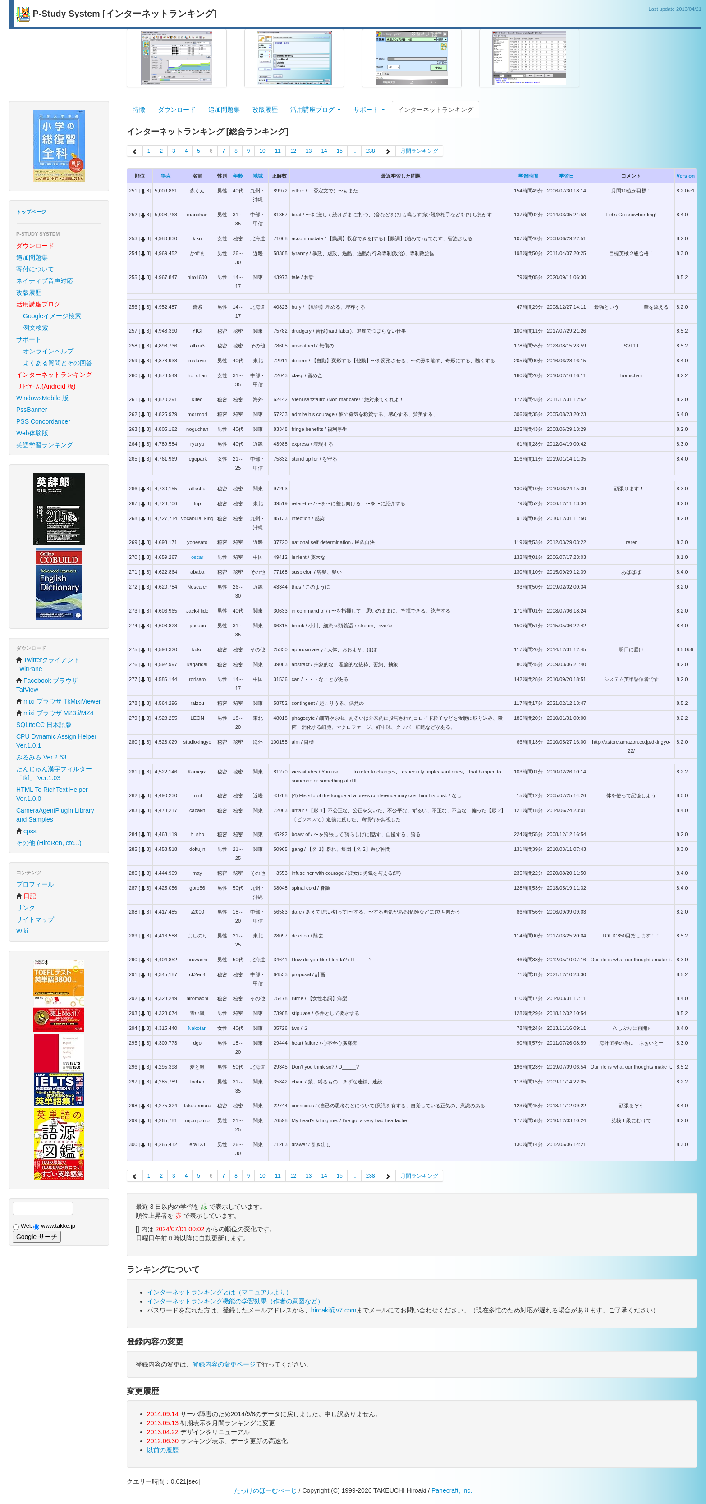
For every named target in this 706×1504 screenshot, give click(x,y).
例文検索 (35, 327)
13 (309, 151)
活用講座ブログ (315, 109)
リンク (25, 907)
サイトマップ (35, 919)
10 (262, 151)
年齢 (238, 175)
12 (293, 151)
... (354, 151)
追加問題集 (32, 257)
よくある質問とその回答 (57, 362)
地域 (258, 175)
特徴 (139, 109)
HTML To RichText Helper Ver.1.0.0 (52, 794)
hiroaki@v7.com (334, 1310)
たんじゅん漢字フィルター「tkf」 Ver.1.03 (54, 773)
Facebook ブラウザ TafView (47, 685)
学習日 (566, 175)
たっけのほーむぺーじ (265, 1490)
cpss (26, 831)
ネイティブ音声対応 (44, 280)
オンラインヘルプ (48, 351)
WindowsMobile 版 (42, 398)
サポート (28, 339)
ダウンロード (177, 109)
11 (278, 151)
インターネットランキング (435, 109)
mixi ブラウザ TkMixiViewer (58, 701)
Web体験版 (32, 433)
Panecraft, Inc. (451, 1490)
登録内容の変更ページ (224, 1364)
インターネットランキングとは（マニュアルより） (219, 1292)
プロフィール (35, 884)
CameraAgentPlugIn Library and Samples (55, 815)
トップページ (31, 212)
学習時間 (528, 175)
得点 (166, 175)
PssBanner (31, 409)
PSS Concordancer (43, 421)
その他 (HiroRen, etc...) (49, 842)
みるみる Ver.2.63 (41, 757)
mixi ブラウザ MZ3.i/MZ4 (55, 713)
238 (370, 151)
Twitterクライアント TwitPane (48, 664)
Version (686, 175)
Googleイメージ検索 (52, 316)
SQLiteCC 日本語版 (44, 724)
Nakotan (197, 1028)
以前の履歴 (163, 1450)
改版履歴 (28, 292)
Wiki (22, 931)
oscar (197, 557)
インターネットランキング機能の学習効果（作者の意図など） (235, 1301)
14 (324, 151)
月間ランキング (419, 151)
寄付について (35, 269)
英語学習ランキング (44, 444)
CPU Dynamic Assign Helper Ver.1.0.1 (56, 741)
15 (340, 151)
